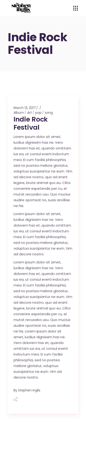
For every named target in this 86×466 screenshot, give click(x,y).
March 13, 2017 (25, 107)
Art (29, 112)
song (49, 112)
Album (19, 112)
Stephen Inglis (29, 390)
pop (38, 112)
